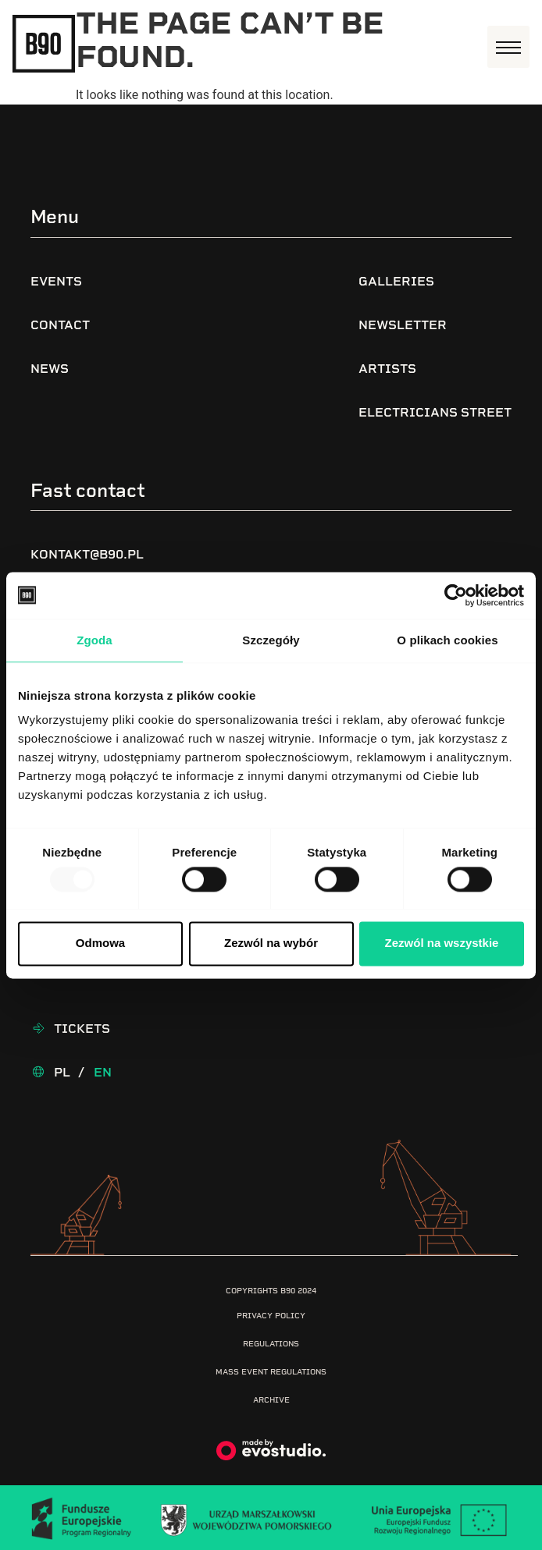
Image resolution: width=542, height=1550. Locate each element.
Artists (387, 368)
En (103, 1072)
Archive (271, 1400)
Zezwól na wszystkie (442, 943)
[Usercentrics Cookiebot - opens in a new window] (455, 595)
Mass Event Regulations (271, 1371)
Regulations (271, 1343)
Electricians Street (435, 412)
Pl (62, 1072)
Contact (60, 324)
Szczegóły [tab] (270, 640)
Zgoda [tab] (94, 640)
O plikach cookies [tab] (447, 640)
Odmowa (100, 943)
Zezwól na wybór (271, 943)
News (49, 368)
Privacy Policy (271, 1315)
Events (56, 281)
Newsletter (402, 324)
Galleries (396, 281)
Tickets (82, 1028)
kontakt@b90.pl (87, 554)
